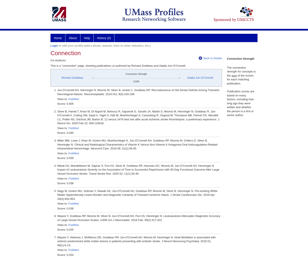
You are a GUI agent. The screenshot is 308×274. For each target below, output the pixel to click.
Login (54, 45)
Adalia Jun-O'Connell (200, 77)
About (73, 38)
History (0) (104, 38)
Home (58, 38)
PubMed (73, 99)
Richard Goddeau (72, 77)
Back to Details (210, 58)
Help (87, 38)
